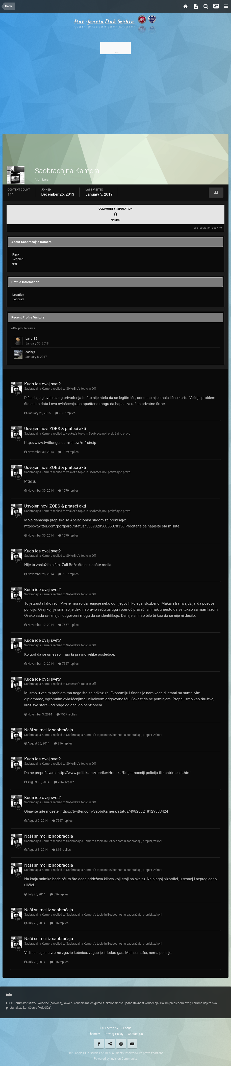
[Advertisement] (115, 92)
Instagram (121, 1043)
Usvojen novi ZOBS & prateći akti (55, 428)
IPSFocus (125, 1028)
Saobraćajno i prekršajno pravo (109, 433)
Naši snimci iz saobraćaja (48, 729)
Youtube (132, 1043)
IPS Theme (106, 1028)
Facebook (99, 1043)
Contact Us (135, 1034)
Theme (94, 1034)
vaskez (70, 433)
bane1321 (32, 338)
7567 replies (65, 413)
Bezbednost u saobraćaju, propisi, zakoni (135, 735)
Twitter (110, 1043)
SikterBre (72, 388)
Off (94, 388)
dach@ (30, 352)
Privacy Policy (114, 1034)
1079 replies (68, 452)
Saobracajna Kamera (38, 388)
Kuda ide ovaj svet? (42, 383)
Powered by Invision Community (115, 1058)
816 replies (63, 743)
